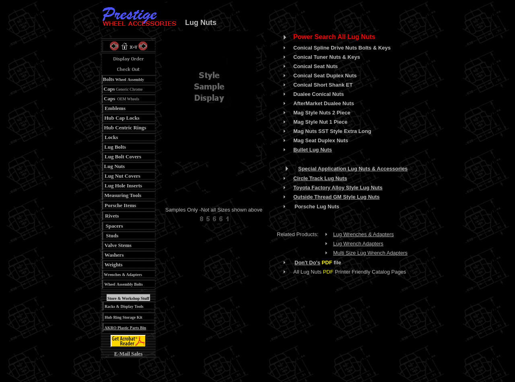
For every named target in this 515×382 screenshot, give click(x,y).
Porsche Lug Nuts (317, 206)
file (330, 263)
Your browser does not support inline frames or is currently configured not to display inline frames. (214, 111)
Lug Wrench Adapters (358, 244)
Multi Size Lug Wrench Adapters (370, 253)
